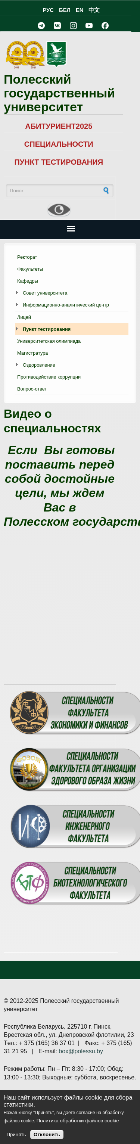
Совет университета (45, 293)
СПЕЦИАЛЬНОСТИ (58, 144)
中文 (94, 10)
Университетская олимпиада (49, 341)
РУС (48, 10)
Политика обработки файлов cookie (78, 1120)
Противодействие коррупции (49, 377)
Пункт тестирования (47, 329)
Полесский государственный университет (59, 93)
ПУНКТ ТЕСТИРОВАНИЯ (58, 162)
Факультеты (30, 269)
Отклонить (47, 1134)
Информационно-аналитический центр (66, 305)
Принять (16, 1134)
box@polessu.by (81, 1051)
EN (79, 10)
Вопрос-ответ (32, 389)
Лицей (24, 317)
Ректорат (27, 257)
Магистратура (32, 353)
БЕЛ (65, 10)
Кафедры (27, 281)
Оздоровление (39, 365)
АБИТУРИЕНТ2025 (58, 126)
